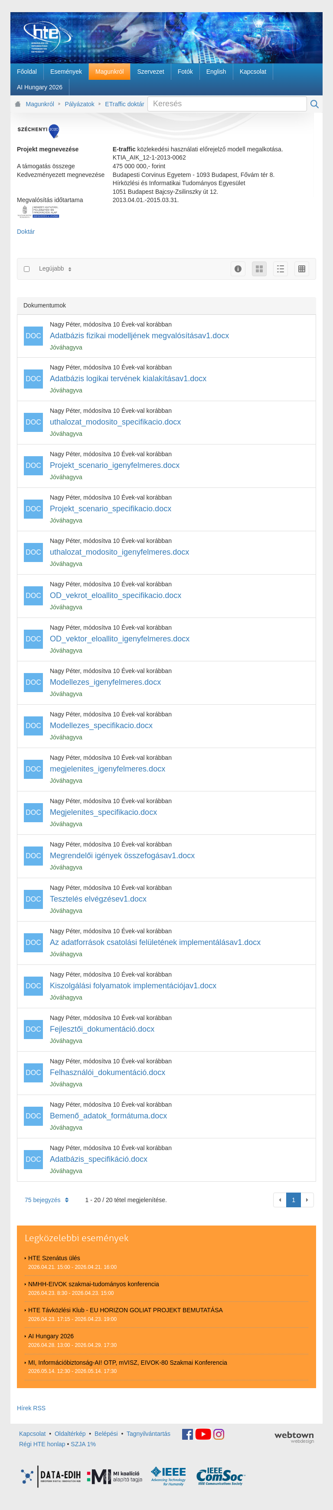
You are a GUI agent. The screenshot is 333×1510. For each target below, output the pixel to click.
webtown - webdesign (294, 1438)
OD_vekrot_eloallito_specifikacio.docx (115, 595)
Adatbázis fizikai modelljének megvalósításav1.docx (139, 335)
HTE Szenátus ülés (54, 1258)
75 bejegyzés (47, 1199)
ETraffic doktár (124, 104)
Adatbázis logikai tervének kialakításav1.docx (128, 378)
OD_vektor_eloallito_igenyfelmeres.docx (119, 638)
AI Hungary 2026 (51, 1336)
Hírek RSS (31, 1408)
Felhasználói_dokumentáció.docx (107, 1072)
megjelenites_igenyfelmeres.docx (107, 769)
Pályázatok (79, 104)
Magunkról (40, 104)
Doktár (26, 231)
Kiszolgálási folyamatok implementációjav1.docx (133, 985)
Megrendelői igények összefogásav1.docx (122, 855)
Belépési (106, 1433)
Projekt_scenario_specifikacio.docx (110, 508)
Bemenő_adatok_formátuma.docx (108, 1115)
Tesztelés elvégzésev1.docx (98, 899)
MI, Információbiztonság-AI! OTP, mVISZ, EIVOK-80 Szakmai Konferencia (127, 1362)
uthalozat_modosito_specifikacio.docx (115, 422)
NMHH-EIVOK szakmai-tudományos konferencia (93, 1284)
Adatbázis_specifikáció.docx (98, 1159)
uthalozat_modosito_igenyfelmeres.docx (119, 552)
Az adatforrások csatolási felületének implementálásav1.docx (155, 942)
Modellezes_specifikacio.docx (101, 725)
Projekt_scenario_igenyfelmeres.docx (115, 465)
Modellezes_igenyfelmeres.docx (105, 682)
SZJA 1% (83, 1444)
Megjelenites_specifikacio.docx (103, 812)
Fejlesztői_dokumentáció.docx (102, 1029)
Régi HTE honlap (42, 1444)
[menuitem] (26, 71)
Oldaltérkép (70, 1433)
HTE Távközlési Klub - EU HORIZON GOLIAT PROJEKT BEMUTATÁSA (125, 1310)
